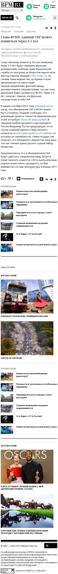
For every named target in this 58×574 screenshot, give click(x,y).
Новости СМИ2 (8, 267)
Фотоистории (8, 275)
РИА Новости (39, 75)
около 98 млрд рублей (34, 119)
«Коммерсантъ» (43, 105)
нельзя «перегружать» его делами (32, 133)
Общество (6, 31)
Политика (19, 31)
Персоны (31, 31)
